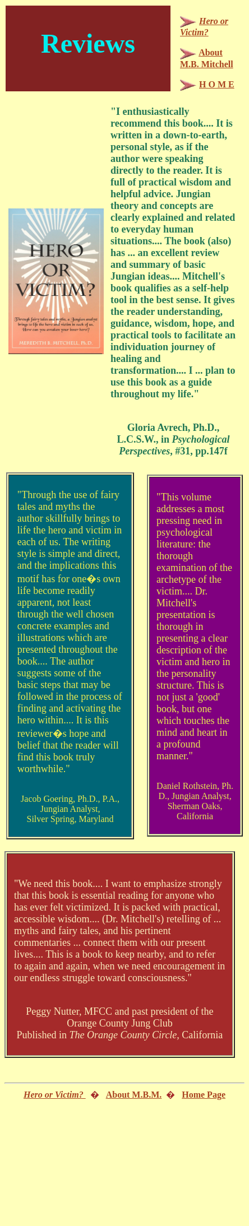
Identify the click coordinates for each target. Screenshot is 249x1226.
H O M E (216, 84)
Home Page (203, 1094)
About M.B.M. (134, 1094)
